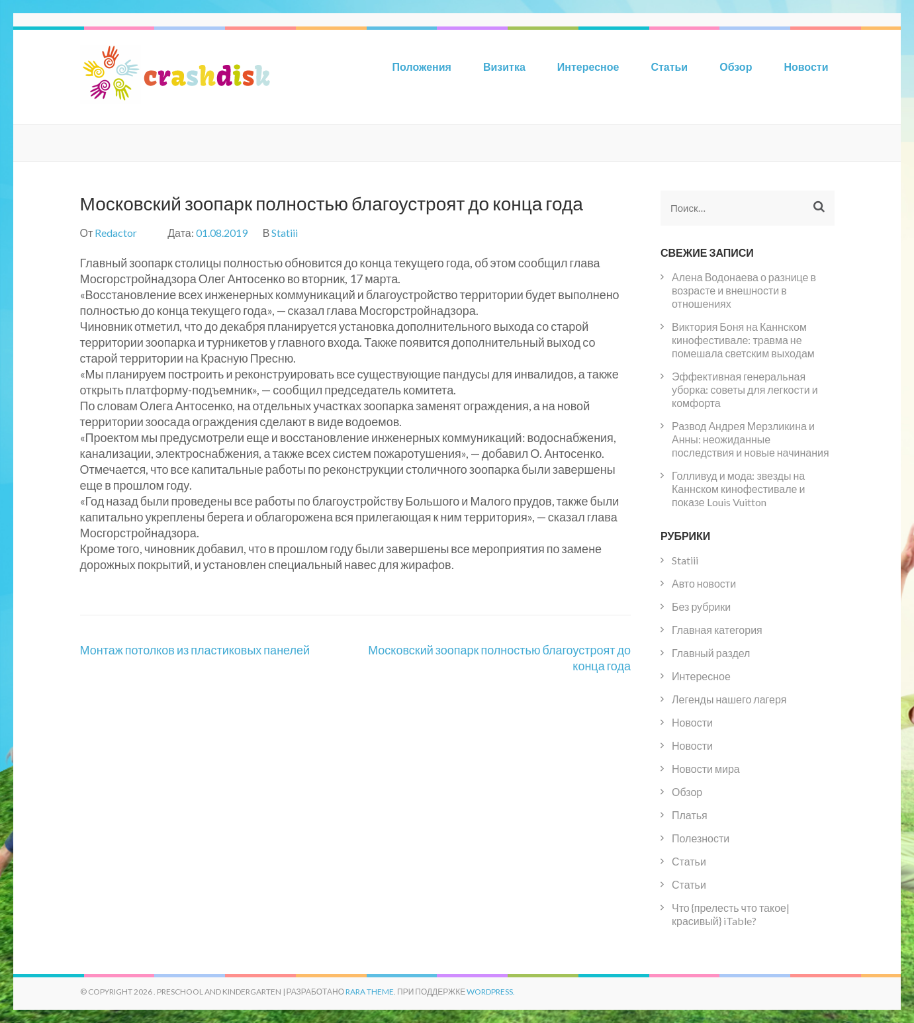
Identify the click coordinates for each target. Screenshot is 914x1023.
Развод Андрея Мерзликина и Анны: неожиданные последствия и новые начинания (750, 439)
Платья (690, 815)
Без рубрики (701, 606)
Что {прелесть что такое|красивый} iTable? (731, 914)
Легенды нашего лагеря (729, 699)
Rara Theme (369, 992)
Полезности (700, 838)
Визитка (504, 66)
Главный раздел (711, 652)
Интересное (588, 66)
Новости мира (706, 768)
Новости (806, 66)
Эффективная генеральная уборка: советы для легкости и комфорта (745, 389)
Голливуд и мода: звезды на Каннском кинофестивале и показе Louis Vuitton (738, 488)
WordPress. (491, 992)
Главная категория (717, 629)
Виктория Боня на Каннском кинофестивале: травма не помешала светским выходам (743, 339)
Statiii (284, 232)
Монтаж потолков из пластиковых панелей (195, 650)
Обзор (735, 66)
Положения (421, 66)
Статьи (669, 66)
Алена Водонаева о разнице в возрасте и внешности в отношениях (744, 290)
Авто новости (704, 583)
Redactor (116, 232)
